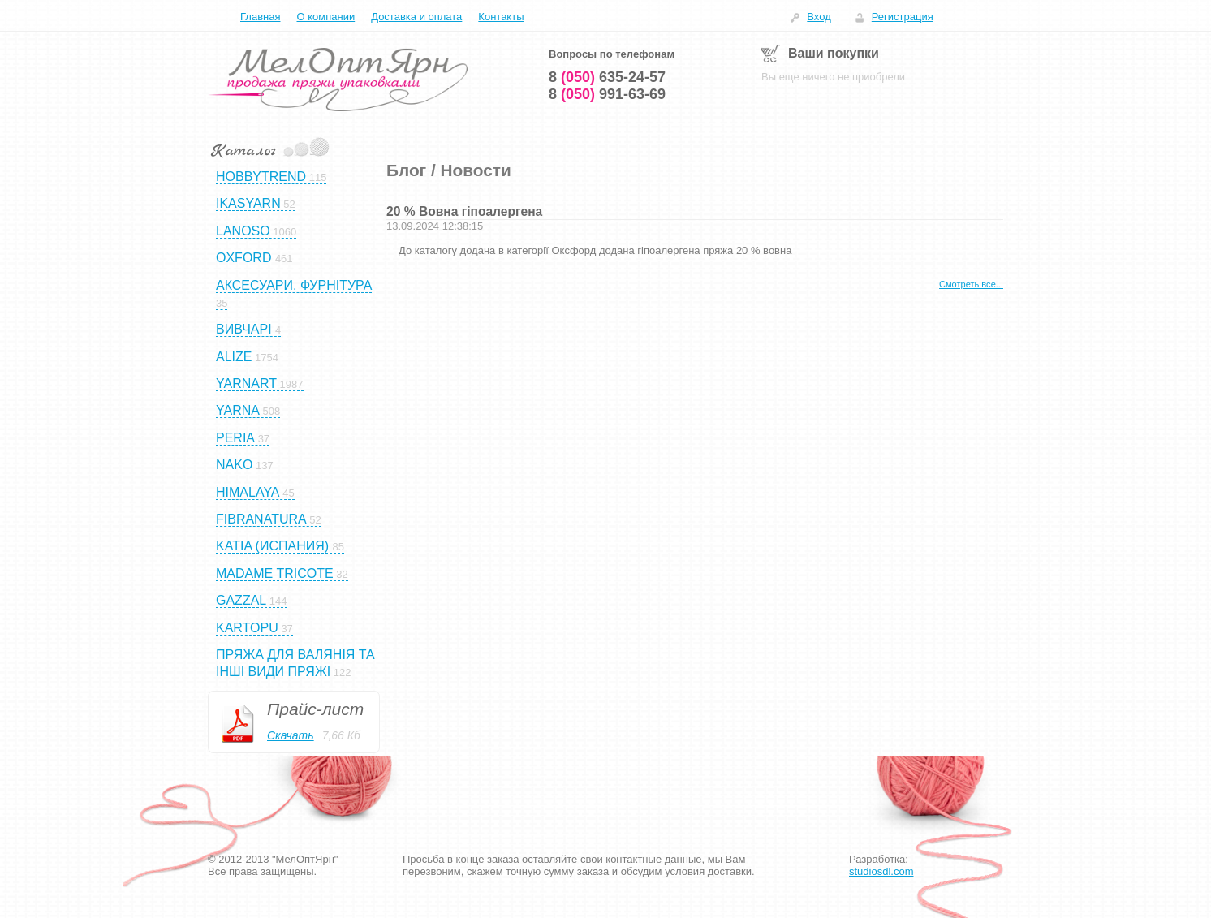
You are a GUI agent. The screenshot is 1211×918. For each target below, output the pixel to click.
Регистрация (902, 17)
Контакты (501, 17)
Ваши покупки (833, 53)
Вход (818, 17)
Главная (260, 17)
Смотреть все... (971, 284)
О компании (325, 17)
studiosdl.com (881, 871)
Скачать (290, 735)
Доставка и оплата (416, 17)
